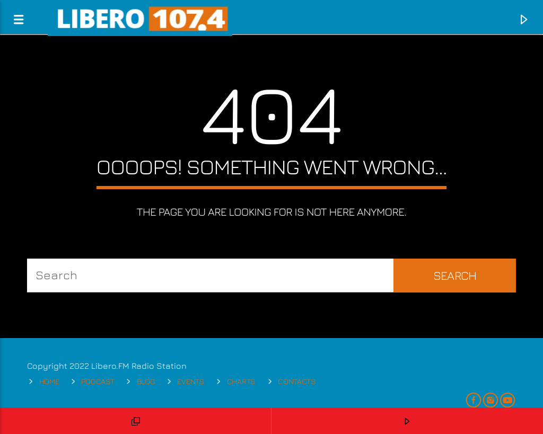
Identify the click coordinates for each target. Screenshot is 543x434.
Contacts (297, 381)
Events (190, 381)
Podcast (97, 381)
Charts (241, 381)
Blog (146, 381)
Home (49, 381)
